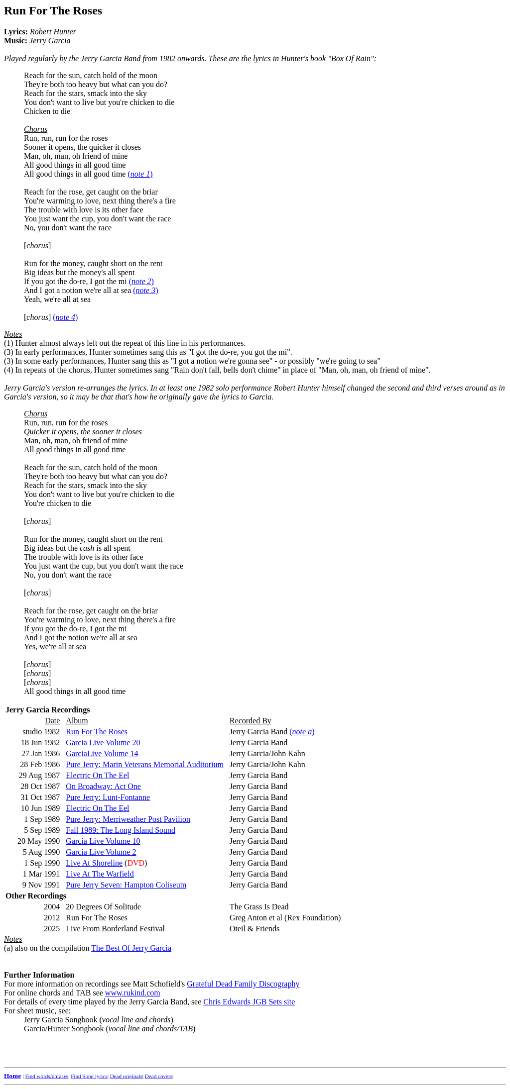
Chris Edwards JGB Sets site (249, 1001)
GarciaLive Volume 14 (102, 753)
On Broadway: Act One (103, 786)
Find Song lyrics (89, 1076)
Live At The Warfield (99, 874)
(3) (8, 352)
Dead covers (158, 1076)
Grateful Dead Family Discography (243, 984)
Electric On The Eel (97, 775)
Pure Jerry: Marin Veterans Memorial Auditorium (145, 764)
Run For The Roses (97, 731)
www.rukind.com (132, 993)
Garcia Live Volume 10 (103, 841)
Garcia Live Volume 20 (103, 742)
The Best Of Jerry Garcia (131, 948)
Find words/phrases (46, 1076)
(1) (8, 343)
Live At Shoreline (94, 863)
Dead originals (126, 1076)
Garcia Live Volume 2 (101, 852)
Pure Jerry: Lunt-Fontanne (108, 797)
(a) (8, 948)
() (140, 174)
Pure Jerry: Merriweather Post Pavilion (128, 819)
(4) (8, 370)
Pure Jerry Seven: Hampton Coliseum (126, 885)
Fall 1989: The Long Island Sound (120, 830)
